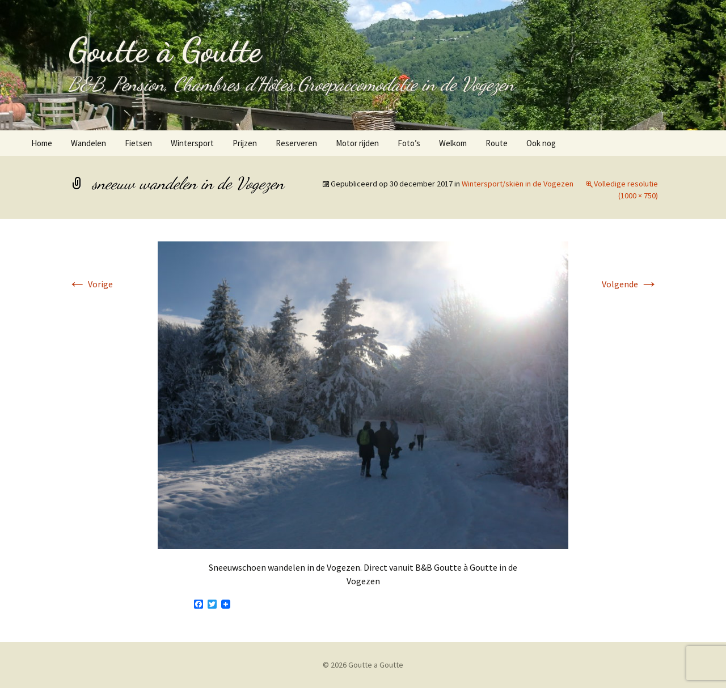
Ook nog (541, 143)
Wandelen (88, 143)
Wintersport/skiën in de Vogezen (517, 184)
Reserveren (296, 143)
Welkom (453, 143)
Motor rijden (357, 143)
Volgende (630, 284)
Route (497, 143)
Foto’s (409, 143)
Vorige (90, 284)
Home (41, 143)
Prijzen (245, 143)
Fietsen (138, 143)
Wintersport (192, 143)
